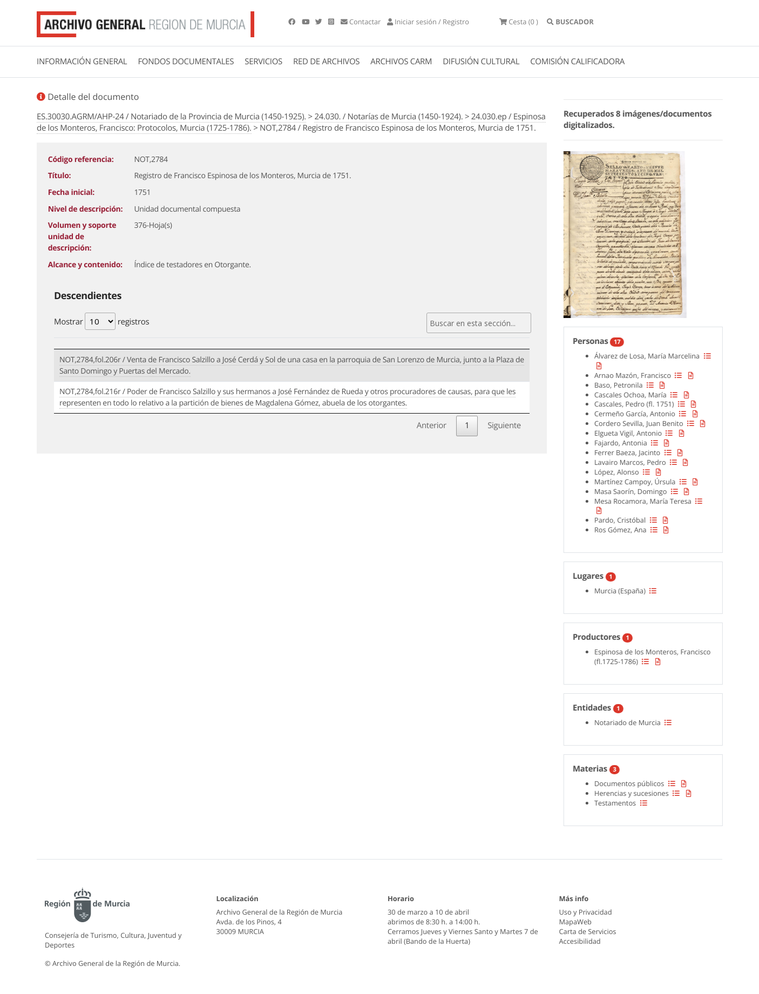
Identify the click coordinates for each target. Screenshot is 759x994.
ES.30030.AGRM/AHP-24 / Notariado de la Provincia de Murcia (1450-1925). (171, 116)
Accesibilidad (580, 941)
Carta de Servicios (587, 931)
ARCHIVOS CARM (401, 61)
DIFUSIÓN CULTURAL (481, 61)
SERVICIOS (263, 61)
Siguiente (504, 425)
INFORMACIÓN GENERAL (82, 61)
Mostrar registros (101, 321)
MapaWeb (575, 922)
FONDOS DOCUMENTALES (186, 61)
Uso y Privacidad (585, 912)
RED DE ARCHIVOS (326, 61)
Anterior (431, 425)
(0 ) (518, 21)
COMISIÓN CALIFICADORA (577, 61)
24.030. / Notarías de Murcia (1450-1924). (388, 116)
